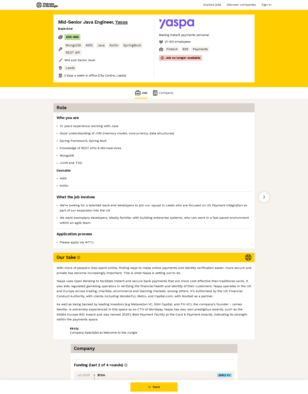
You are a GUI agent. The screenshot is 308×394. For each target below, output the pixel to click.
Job (141, 93)
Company (162, 93)
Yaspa (121, 22)
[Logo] (47, 5)
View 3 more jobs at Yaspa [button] (105, 273)
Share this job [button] (69, 273)
